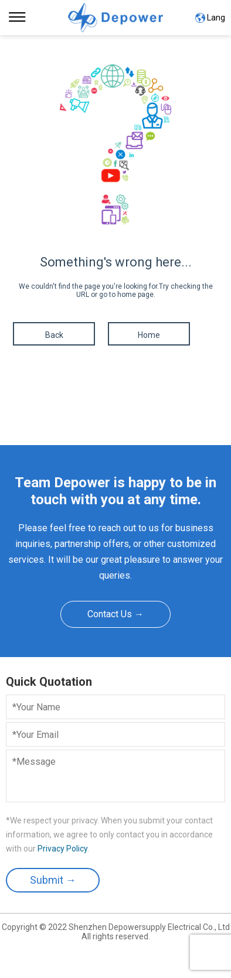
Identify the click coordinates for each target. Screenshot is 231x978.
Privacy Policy (62, 848)
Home (149, 335)
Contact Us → (115, 614)
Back (54, 335)
